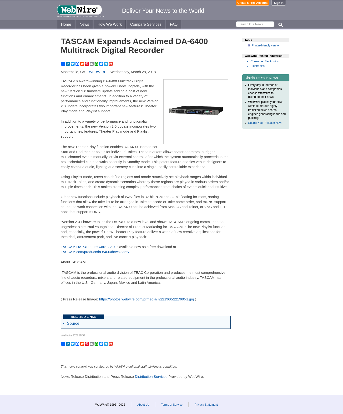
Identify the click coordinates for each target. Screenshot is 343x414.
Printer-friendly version (266, 45)
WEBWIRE (97, 72)
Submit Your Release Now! (265, 123)
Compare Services (145, 24)
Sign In (278, 3)
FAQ (173, 24)
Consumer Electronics (264, 61)
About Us (143, 404)
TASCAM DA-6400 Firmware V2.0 (88, 247)
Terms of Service (171, 404)
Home (66, 24)
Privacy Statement (206, 404)
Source (73, 323)
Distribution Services (151, 376)
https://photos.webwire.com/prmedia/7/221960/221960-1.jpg (146, 299)
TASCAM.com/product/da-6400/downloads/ (95, 252)
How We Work (109, 24)
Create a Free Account (252, 3)
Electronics (258, 66)
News (84, 24)
